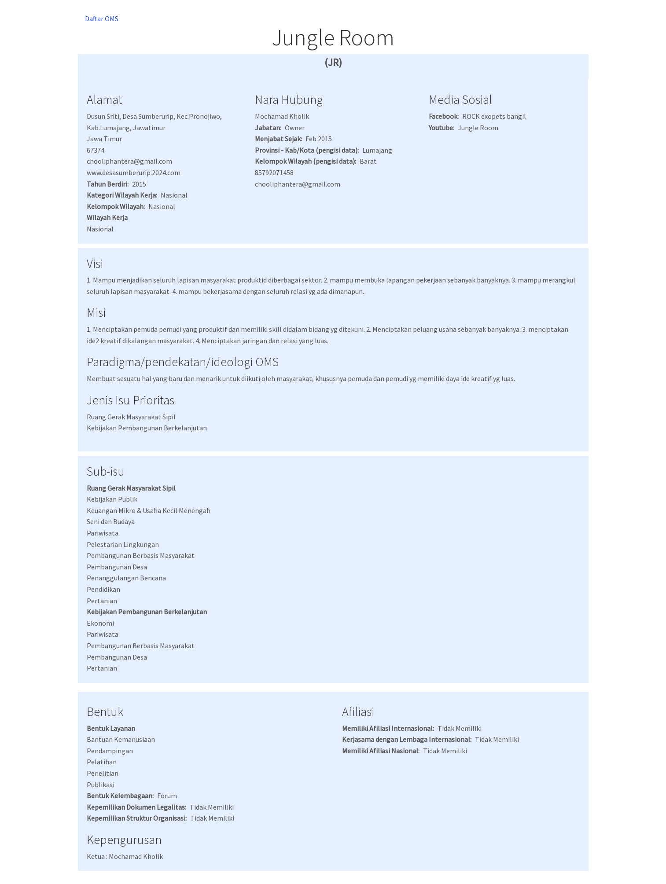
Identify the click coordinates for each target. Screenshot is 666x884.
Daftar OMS (101, 18)
